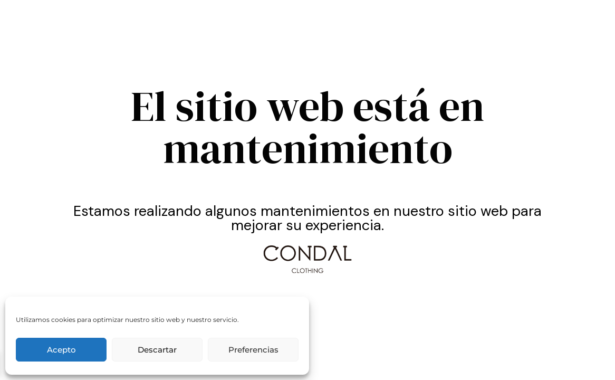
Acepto (61, 350)
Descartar (157, 350)
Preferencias (253, 350)
